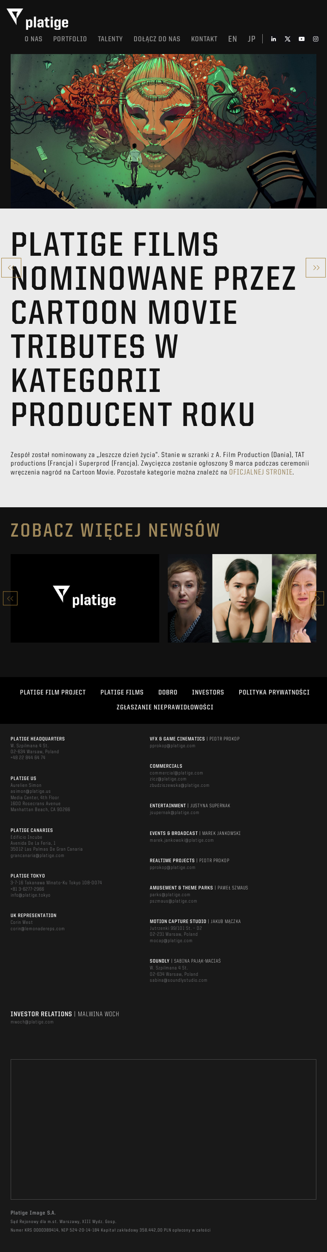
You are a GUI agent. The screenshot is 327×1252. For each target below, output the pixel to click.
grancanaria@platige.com (38, 855)
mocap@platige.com (171, 940)
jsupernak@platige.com (175, 812)
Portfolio (70, 39)
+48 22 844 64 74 (28, 757)
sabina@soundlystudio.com (179, 980)
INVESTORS (208, 692)
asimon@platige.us (31, 791)
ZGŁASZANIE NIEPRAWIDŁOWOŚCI (165, 707)
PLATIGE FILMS (122, 692)
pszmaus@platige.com (174, 901)
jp (252, 39)
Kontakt (204, 39)
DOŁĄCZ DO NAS (157, 39)
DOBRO (168, 692)
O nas (34, 39)
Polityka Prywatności (274, 692)
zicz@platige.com (168, 779)
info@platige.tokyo (31, 895)
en (232, 39)
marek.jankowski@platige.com (182, 840)
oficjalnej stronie (261, 472)
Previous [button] (10, 599)
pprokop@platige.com (173, 746)
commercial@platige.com (177, 773)
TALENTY (110, 39)
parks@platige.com (170, 895)
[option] (85, 598)
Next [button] (317, 599)
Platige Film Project (53, 692)
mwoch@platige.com (32, 1022)
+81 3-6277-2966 (27, 889)
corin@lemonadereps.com (38, 929)
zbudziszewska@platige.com (180, 785)
